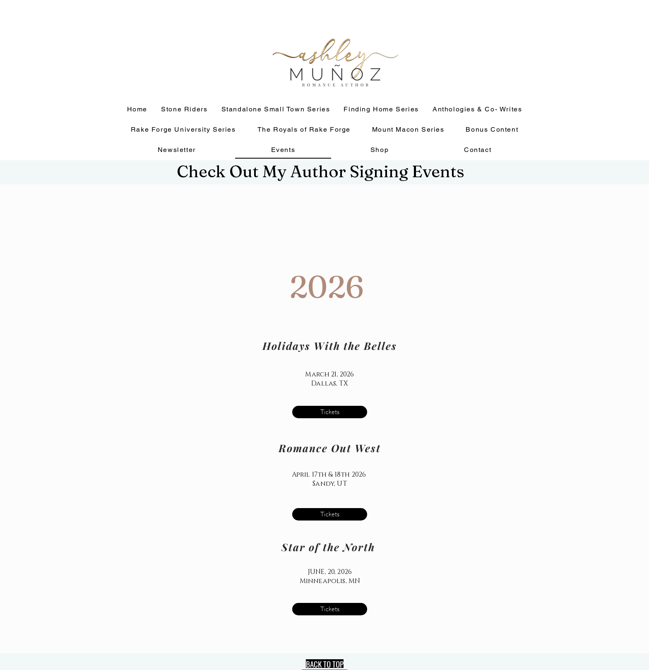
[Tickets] (329, 412)
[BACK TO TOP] (324, 664)
